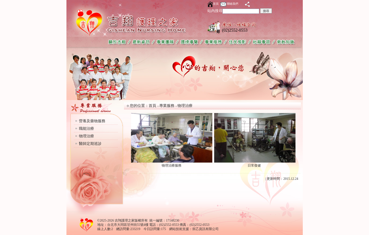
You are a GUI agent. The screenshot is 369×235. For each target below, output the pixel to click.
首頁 (213, 3)
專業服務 (166, 106)
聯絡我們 (229, 3)
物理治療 (86, 136)
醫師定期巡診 (90, 144)
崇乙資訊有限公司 (205, 229)
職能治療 (86, 128)
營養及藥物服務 (92, 121)
